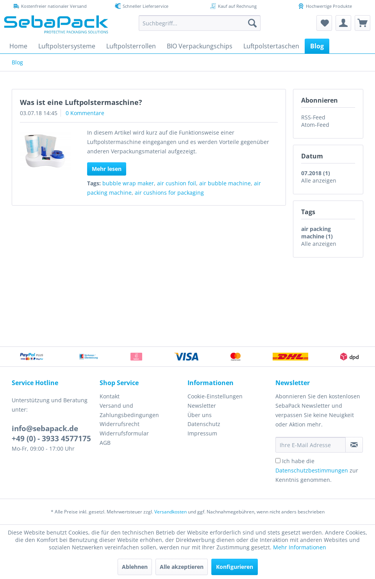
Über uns (200, 415)
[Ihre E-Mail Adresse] (310, 445)
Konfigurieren (234, 566)
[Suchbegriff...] (200, 23)
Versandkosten (170, 511)
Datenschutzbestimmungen (311, 470)
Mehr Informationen (299, 547)
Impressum (202, 433)
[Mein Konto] (343, 23)
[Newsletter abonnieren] (354, 445)
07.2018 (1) (315, 173)
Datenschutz (204, 424)
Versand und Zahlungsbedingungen (129, 410)
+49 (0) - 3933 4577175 (51, 438)
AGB (105, 442)
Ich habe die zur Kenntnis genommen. (316, 470)
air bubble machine (225, 183)
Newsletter (202, 405)
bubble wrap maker (128, 183)
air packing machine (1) (317, 232)
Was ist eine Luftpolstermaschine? (81, 102)
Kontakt (110, 396)
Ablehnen (135, 566)
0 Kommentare (85, 113)
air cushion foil (176, 183)
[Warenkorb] (362, 23)
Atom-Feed (315, 124)
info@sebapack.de (45, 428)
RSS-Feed (313, 117)
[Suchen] (252, 23)
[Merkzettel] (324, 23)
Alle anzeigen (318, 180)
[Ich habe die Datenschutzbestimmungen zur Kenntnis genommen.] (277, 460)
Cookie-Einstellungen (215, 396)
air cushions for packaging (169, 192)
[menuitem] (200, 23)
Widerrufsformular (124, 433)
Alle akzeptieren (182, 566)
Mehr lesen (106, 168)
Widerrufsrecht (119, 424)
